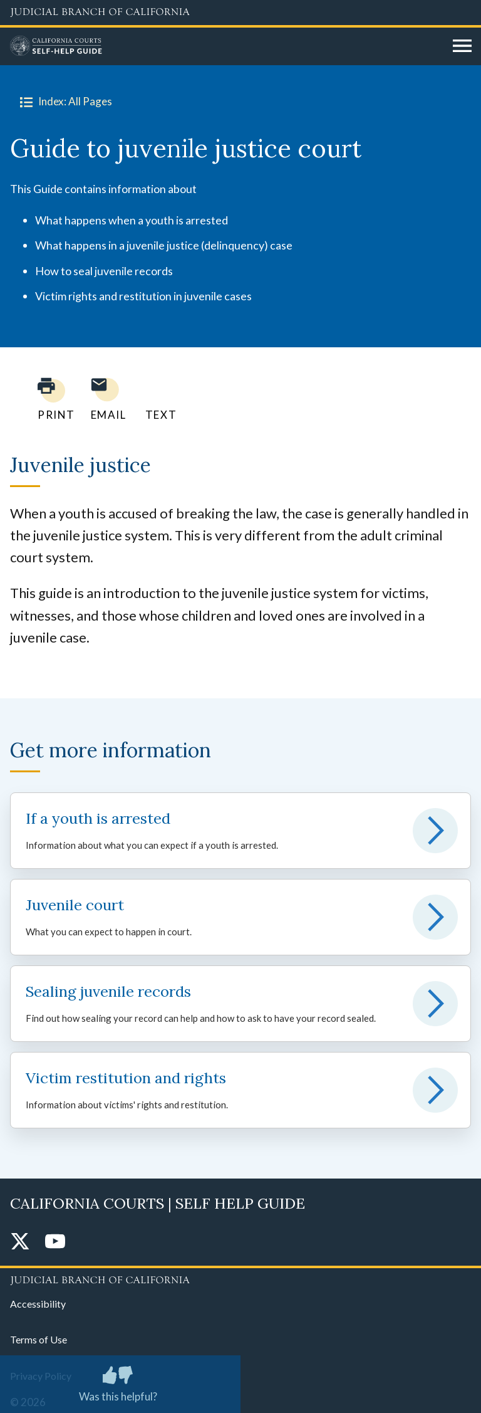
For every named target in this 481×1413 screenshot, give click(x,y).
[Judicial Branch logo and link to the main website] (240, 13)
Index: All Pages (63, 101)
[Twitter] (20, 1242)
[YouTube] (55, 1242)
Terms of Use (38, 1339)
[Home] (226, 46)
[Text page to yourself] (157, 399)
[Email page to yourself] (105, 399)
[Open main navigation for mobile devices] (462, 46)
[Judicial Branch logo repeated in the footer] (240, 1278)
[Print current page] (49, 399)
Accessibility (38, 1304)
